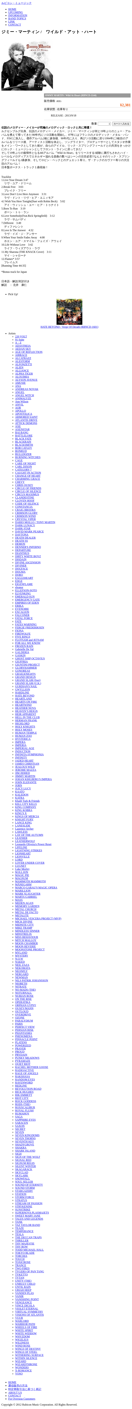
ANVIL (19, 404)
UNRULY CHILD (25, 1283)
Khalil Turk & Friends (27, 800)
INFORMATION (17, 15)
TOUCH (20, 1259)
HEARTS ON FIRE (26, 701)
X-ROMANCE (23, 1370)
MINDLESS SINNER (27, 930)
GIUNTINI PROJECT (27, 664)
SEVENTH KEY (24, 1141)
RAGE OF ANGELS (26, 1073)
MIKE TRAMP (23, 927)
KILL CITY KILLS (26, 804)
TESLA (19, 1234)
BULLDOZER (23, 454)
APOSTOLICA (23, 413)
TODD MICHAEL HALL (29, 1249)
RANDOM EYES (25, 1079)
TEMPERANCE (24, 1231)
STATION (20, 1194)
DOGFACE (21, 568)
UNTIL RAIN (23, 1287)
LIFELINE (21, 847)
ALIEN (19, 367)
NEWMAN (21, 977)
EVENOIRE (22, 608)
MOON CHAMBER (26, 943)
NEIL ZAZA (22, 965)
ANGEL (19, 392)
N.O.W (19, 958)
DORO (19, 574)
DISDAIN (20, 559)
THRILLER (21, 1240)
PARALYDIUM (24, 1020)
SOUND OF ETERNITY (29, 1184)
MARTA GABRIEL (26, 896)
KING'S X (21, 813)
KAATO (19, 791)
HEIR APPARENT (25, 714)
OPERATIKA (22, 1002)
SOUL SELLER (24, 1181)
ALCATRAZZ (23, 358)
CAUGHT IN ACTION (28, 472)
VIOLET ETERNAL (26, 1308)
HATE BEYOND (24, 695)
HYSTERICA (23, 739)
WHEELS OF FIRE (26, 1327)
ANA (18, 386)
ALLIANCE (22, 370)
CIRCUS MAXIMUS (27, 494)
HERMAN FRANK (26, 720)
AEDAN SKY (23, 348)
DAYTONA (21, 534)
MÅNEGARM (23, 884)
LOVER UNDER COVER (30, 862)
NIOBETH (21, 983)
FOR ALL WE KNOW (27, 643)
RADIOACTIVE (24, 1070)
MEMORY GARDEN (27, 906)
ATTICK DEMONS (26, 423)
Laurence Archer (24, 828)
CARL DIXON (23, 466)
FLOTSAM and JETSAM (29, 639)
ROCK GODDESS (25, 1101)
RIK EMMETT (23, 1095)
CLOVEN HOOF (24, 500)
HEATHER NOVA (25, 708)
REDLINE (21, 1085)
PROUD (19, 1051)
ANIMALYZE (23, 398)
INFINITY (21, 757)
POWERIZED (23, 1045)
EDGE (19, 581)
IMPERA (20, 742)
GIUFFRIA (21, 661)
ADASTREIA (23, 345)
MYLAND (21, 952)
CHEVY (20, 482)
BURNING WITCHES (28, 457)
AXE (18, 426)
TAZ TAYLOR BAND (27, 1225)
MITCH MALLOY (25, 940)
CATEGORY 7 (23, 469)
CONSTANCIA (24, 506)
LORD (19, 859)
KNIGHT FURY (24, 819)
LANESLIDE (22, 825)
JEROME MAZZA (25, 769)
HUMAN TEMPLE (26, 732)
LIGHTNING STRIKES (28, 850)
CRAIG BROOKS (25, 509)
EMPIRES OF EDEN (27, 602)
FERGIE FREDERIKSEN (29, 627)
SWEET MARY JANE (27, 1215)
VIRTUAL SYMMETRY (29, 1311)
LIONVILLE (22, 856)
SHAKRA (20, 1147)
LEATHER (21, 838)
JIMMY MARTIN (25, 776)
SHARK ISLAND (25, 1150)
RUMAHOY (22, 1113)
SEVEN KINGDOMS (27, 1135)
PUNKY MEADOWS (27, 1057)
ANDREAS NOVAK (26, 389)
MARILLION (23, 890)
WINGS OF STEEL (26, 1352)
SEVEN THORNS (25, 1138)
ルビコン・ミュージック (16, 3)
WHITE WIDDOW (26, 1333)
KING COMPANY (25, 807)
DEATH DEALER (25, 537)
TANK (19, 1221)
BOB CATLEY (23, 448)
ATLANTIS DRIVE (26, 420)
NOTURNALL (23, 992)
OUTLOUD (21, 1011)
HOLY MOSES (23, 729)
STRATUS (21, 1200)
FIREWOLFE (23, 633)
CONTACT (14, 24)
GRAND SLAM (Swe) (28, 680)
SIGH (18, 1153)
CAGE (19, 460)
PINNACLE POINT (26, 1039)
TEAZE (19, 1228)
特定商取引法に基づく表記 (24, 1389)
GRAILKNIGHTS (25, 674)
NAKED (20, 961)
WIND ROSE (22, 1345)
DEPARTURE (23, 550)
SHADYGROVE (24, 1144)
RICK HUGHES (24, 1091)
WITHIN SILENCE (26, 1358)
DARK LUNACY (25, 525)
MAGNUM (21, 878)
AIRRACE (21, 355)
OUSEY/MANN (24, 1008)
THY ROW (21, 1246)
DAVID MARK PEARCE (29, 531)
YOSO (19, 1373)
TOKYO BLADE (25, 1252)
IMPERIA (20, 745)
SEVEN (19, 1132)
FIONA (19, 630)
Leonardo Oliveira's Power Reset (33, 844)
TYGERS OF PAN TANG (29, 1271)
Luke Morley (22, 869)
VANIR (19, 1296)
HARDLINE (22, 692)
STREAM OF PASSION (28, 1203)
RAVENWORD (24, 1082)
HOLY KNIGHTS (25, 726)
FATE (18, 621)
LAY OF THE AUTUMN (29, 834)
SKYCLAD (21, 1172)
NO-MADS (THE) (25, 989)
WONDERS (22, 1367)
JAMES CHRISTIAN (27, 763)
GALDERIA (22, 652)
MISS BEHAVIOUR (26, 937)
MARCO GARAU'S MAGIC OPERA (36, 887)
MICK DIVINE (23, 921)
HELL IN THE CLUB (27, 717)
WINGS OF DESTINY (28, 1348)
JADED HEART (24, 760)
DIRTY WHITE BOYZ (28, 556)
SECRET (20, 1129)
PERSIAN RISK (24, 1030)
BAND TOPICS (17, 18)
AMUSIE (20, 382)
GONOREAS (22, 670)
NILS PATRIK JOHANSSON (31, 980)
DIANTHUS (22, 553)
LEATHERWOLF (25, 841)
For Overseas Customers (21, 1398)
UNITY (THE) (23, 1280)
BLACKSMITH (24, 444)
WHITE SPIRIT (24, 1330)
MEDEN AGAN (24, 903)
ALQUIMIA (22, 376)
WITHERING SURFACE (29, 1355)
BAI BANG (21, 432)
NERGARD (21, 974)
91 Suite (19, 339)
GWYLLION (22, 689)
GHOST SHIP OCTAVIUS (30, 658)
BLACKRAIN (23, 441)
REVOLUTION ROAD (28, 1088)
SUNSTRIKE (22, 1209)
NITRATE (21, 986)
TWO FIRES (22, 1268)
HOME (12, 9)
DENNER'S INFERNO (28, 547)
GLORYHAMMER (26, 667)
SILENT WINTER (25, 1166)
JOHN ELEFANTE (26, 782)
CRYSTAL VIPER (25, 519)
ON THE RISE (23, 999)
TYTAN (19, 1277)
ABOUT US (15, 1392)
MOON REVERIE (25, 946)
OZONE (19, 1017)
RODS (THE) (22, 1104)
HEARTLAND (23, 698)
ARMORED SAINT (26, 417)
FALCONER (22, 615)
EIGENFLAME (24, 584)
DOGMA (20, 571)
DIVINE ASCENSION (28, 562)
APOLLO (20, 410)
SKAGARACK (23, 1169)
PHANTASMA (23, 1033)
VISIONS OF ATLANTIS (29, 1314)
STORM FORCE (24, 1197)
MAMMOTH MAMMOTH (30, 881)
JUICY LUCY (23, 788)
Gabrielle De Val (24, 649)
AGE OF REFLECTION (28, 352)
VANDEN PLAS (24, 1293)
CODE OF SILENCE (27, 503)
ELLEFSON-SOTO (26, 590)
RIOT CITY (22, 1098)
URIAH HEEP (23, 1290)
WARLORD (22, 1321)
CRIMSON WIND (25, 516)
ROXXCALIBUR (25, 1107)
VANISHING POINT (27, 1299)
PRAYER (20, 1048)
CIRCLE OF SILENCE (28, 491)
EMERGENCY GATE (27, 599)
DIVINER (20, 565)
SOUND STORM (25, 1187)
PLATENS (21, 1042)
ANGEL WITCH (24, 395)
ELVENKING (23, 593)
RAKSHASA (22, 1076)
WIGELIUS (21, 1339)
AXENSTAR (22, 429)
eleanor (19, 587)
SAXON (20, 1126)
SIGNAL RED (23, 1160)
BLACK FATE (23, 438)
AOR (18, 407)
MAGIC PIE (22, 875)
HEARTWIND (23, 704)
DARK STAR (22, 528)
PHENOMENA (23, 1036)
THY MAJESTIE (24, 1243)
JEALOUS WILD (25, 766)
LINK (11, 21)
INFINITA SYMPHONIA (29, 754)
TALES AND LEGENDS (29, 1218)
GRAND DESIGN (25, 677)
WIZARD (20, 1361)
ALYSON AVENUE (26, 379)
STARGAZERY (24, 1191)
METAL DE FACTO (26, 912)
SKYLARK (21, 1175)
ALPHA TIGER (24, 373)
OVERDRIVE (23, 1014)
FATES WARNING (26, 624)
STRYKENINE (23, 1206)
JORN (18, 785)
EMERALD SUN (25, 596)
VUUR (19, 1317)
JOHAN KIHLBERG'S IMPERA (33, 779)
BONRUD (21, 451)
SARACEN (21, 1122)
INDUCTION (22, 751)
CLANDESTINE (24, 497)
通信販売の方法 (18, 1385)
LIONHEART (23, 853)
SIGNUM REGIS (25, 1163)
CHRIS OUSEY (24, 485)
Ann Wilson (21, 401)
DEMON (20, 543)
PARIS (19, 1023)
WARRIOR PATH (25, 1324)
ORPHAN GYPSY (25, 1005)
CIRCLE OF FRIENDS (28, 488)
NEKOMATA (22, 968)
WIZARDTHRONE (26, 1364)
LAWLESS (21, 831)
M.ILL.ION (21, 872)
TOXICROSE (23, 1262)
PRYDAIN (21, 1054)
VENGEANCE (23, 1302)
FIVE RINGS (22, 636)
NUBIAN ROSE (24, 995)
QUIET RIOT (22, 1064)
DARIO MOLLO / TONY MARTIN (35, 522)
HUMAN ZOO (23, 735)
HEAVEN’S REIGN (26, 711)
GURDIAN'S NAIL (26, 686)
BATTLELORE (23, 435)
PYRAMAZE (22, 1061)
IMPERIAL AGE (24, 748)
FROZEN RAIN (24, 646)
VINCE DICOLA (25, 1305)
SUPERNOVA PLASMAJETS (32, 1212)
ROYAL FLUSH (24, 1110)
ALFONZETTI (23, 364)
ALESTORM (22, 361)
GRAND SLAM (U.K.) (28, 683)
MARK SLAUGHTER (27, 893)
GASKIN (20, 655)
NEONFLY (21, 971)
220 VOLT (21, 336)
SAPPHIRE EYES (25, 1119)
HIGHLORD (22, 723)
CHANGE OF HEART (27, 475)
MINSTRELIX (23, 934)
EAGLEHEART (24, 578)
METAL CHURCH (25, 909)
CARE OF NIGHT (25, 463)
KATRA (19, 797)
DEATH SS (21, 540)
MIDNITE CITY (24, 924)
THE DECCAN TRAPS (28, 1237)
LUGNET (20, 865)
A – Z (18, 342)
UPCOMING (15, 12)
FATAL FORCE (24, 618)
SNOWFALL (22, 1178)
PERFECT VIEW (25, 1026)
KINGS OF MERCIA (27, 816)
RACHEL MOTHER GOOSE (31, 1067)
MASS (19, 900)
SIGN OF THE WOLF (27, 1156)
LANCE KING (23, 822)
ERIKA (19, 605)
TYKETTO (21, 1274)
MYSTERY (21, 955)
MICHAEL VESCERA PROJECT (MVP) (38, 918)
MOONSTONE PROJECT (30, 949)
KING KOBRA (23, 810)
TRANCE (20, 1265)
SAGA (19, 1116)
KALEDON (21, 794)
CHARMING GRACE (27, 478)
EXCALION (22, 612)
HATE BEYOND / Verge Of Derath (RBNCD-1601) (69, 326)
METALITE (22, 915)
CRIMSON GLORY (26, 513)
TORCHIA (21, 1256)
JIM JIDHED (22, 773)
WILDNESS (22, 1342)
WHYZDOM (22, 1336)
